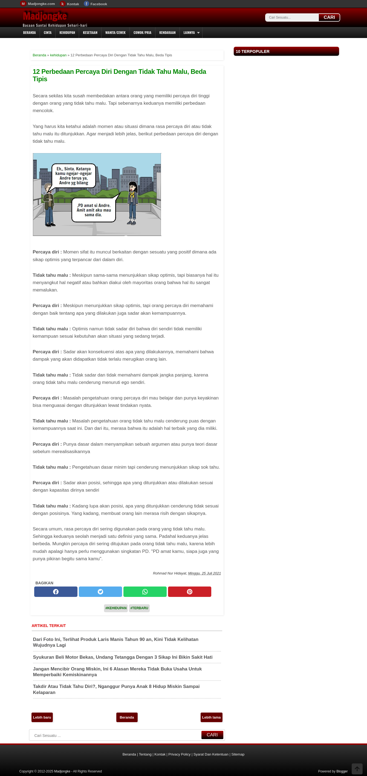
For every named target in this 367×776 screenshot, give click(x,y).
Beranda (29, 32)
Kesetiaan (90, 32)
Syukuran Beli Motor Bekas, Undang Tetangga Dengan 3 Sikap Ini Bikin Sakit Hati (123, 657)
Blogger (342, 771)
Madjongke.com (41, 4)
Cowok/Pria (142, 32)
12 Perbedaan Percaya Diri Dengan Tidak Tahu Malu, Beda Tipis (119, 75)
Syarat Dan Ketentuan (211, 754)
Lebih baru (42, 717)
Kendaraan (167, 32)
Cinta (48, 32)
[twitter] (100, 592)
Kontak (73, 4)
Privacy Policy (179, 754)
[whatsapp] (145, 592)
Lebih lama (211, 717)
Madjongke (45, 16)
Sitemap (237, 754)
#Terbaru (139, 608)
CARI (329, 17)
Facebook (99, 4)
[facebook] (55, 592)
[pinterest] (189, 592)
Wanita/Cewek (115, 32)
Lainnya (189, 32)
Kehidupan (67, 32)
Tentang (145, 754)
